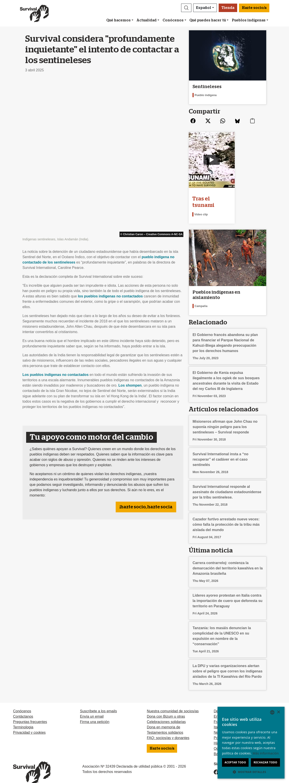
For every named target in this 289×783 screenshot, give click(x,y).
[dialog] (251, 743)
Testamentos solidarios (165, 724)
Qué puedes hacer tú (207, 20)
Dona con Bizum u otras (166, 708)
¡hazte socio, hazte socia (145, 352)
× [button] (278, 712)
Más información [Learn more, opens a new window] (266, 753)
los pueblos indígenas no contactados (110, 141)
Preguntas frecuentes (30, 713)
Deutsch (220, 703)
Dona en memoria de (163, 719)
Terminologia (23, 719)
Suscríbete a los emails (98, 703)
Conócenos (173, 20)
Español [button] (203, 8)
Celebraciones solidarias (166, 713)
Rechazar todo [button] (265, 762)
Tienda (228, 8)
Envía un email (92, 708)
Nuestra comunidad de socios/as (173, 703)
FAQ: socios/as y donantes (168, 729)
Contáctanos (23, 708)
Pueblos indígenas (249, 20)
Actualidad (146, 20)
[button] (186, 8)
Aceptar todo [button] (235, 762)
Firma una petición (94, 713)
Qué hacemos (118, 20)
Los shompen (130, 230)
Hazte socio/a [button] (254, 8)
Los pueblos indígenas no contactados (56, 219)
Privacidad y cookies (29, 724)
